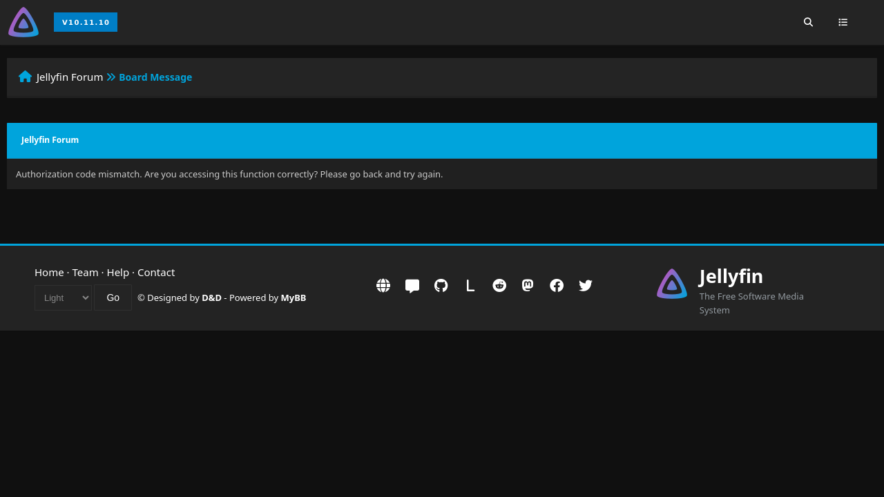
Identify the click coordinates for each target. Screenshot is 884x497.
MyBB (294, 297)
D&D (212, 297)
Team (86, 272)
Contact (156, 272)
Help (118, 272)
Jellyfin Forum (70, 77)
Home (49, 272)
